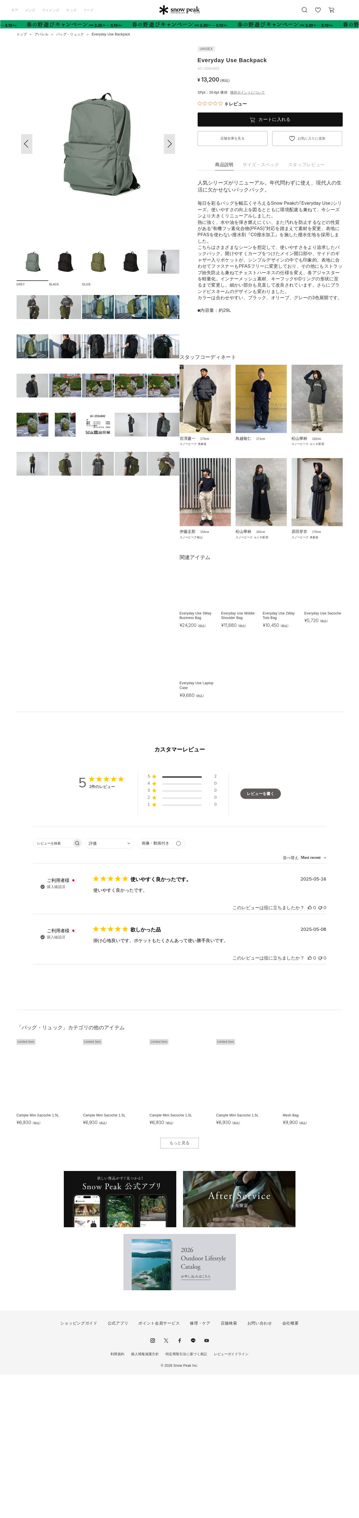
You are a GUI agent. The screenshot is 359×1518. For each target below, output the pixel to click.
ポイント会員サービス (159, 1466)
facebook (179, 1483)
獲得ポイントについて (247, 92)
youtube (206, 1483)
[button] (169, 144)
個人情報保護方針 (145, 1497)
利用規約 (117, 1497)
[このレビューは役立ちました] (310, 1051)
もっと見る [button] (180, 1286)
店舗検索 (229, 1466)
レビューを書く (260, 937)
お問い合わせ (259, 1466)
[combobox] (109, 987)
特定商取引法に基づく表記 (186, 1497)
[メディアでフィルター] (161, 987)
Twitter (166, 1483)
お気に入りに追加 (312, 138)
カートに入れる (274, 119)
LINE (193, 1483)
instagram (152, 1483)
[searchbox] (52, 986)
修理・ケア (200, 1466)
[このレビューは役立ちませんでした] (320, 1051)
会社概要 (290, 1466)
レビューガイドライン (231, 1497)
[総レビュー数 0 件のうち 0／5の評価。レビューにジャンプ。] (222, 104)
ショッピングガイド (78, 1466)
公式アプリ (118, 1466)
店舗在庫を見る (232, 138)
